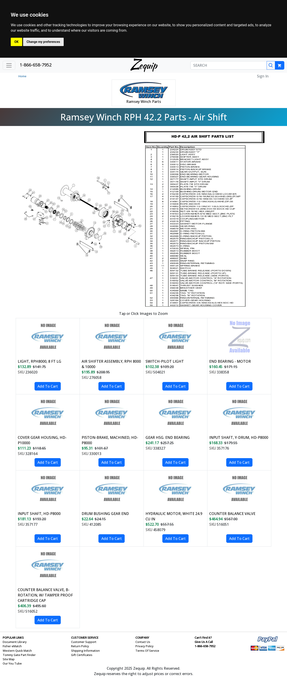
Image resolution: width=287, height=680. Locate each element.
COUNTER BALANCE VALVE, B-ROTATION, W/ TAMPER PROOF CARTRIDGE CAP (45, 595)
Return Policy (80, 646)
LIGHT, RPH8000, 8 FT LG (39, 361)
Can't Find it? (203, 638)
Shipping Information (85, 651)
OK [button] (16, 42)
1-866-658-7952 (36, 65)
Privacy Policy (144, 646)
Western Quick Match (17, 651)
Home (22, 76)
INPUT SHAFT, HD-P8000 (39, 513)
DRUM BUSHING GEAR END (105, 513)
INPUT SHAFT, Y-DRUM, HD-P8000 (238, 437)
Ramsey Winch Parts (143, 101)
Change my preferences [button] (43, 42)
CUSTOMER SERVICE (84, 638)
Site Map (9, 659)
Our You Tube (12, 663)
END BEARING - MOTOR (230, 361)
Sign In (263, 76)
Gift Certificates (81, 655)
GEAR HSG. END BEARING (168, 437)
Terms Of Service (147, 651)
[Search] (271, 65)
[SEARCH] (228, 65)
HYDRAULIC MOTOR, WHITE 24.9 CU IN (174, 516)
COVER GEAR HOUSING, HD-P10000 (42, 440)
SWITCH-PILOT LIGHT (165, 361)
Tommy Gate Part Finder (19, 655)
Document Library (15, 642)
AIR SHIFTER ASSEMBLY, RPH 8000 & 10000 (111, 364)
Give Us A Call (204, 642)
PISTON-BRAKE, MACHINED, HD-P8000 (110, 440)
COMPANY (142, 638)
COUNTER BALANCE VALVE (232, 513)
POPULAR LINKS (13, 638)
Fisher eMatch (12, 646)
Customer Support (83, 642)
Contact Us (142, 642)
